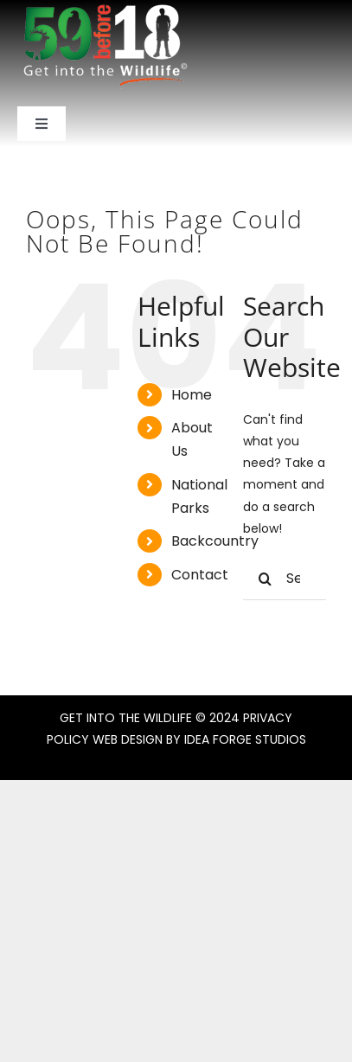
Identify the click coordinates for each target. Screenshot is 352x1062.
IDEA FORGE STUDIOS (245, 739)
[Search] (264, 578)
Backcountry (215, 541)
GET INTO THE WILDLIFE (126, 717)
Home (191, 395)
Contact (199, 575)
